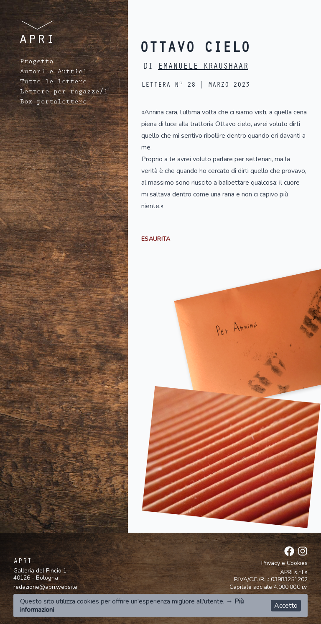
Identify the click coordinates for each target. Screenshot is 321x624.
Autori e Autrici (53, 72)
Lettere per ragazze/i (64, 92)
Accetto (286, 605)
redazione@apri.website (45, 587)
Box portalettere (53, 102)
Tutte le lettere (53, 82)
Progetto (37, 62)
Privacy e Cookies (284, 563)
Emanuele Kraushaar (203, 67)
